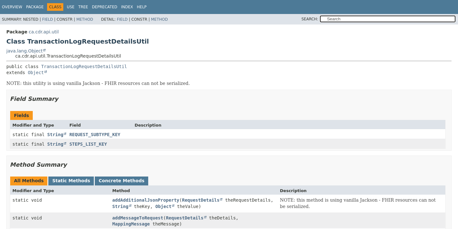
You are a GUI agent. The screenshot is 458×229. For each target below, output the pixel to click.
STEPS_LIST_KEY (88, 144)
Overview (12, 7)
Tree (83, 7)
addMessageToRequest (137, 217)
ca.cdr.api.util (44, 31)
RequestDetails (200, 200)
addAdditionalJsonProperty (145, 200)
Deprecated (104, 7)
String (55, 134)
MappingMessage (131, 223)
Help (142, 7)
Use (70, 7)
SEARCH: (310, 19)
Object (36, 72)
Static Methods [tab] (71, 180)
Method (84, 19)
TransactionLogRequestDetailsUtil (84, 66)
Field (47, 19)
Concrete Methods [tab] (121, 180)
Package (35, 7)
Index (127, 7)
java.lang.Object (24, 50)
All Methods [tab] (29, 180)
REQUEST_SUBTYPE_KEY (94, 134)
